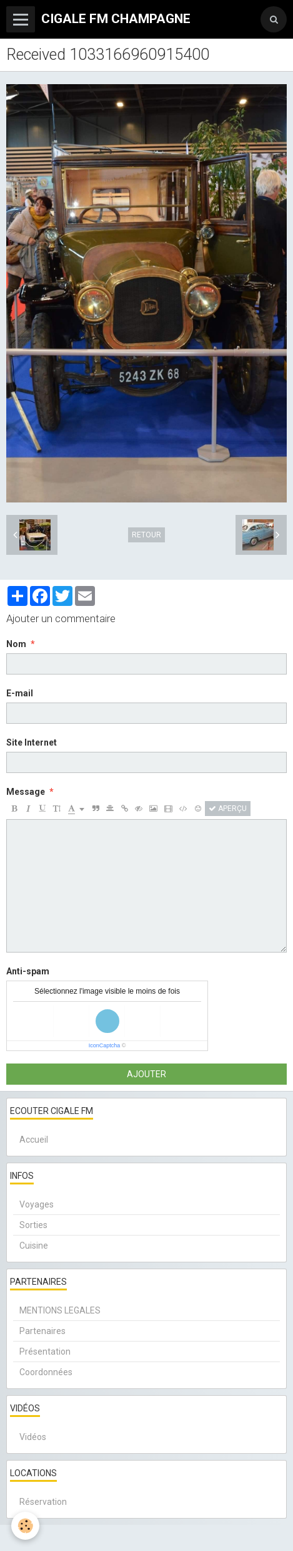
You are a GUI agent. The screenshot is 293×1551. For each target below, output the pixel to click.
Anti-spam (27, 971)
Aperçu (228, 808)
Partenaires (42, 1331)
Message (25, 792)
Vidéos (32, 1437)
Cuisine (33, 1246)
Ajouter (146, 1074)
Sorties (33, 1225)
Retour (146, 535)
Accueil (33, 1140)
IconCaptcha (105, 1045)
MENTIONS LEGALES (60, 1310)
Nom (16, 644)
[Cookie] (25, 1526)
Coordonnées (45, 1372)
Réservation (43, 1502)
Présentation (45, 1352)
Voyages (36, 1204)
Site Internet (31, 742)
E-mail (19, 693)
